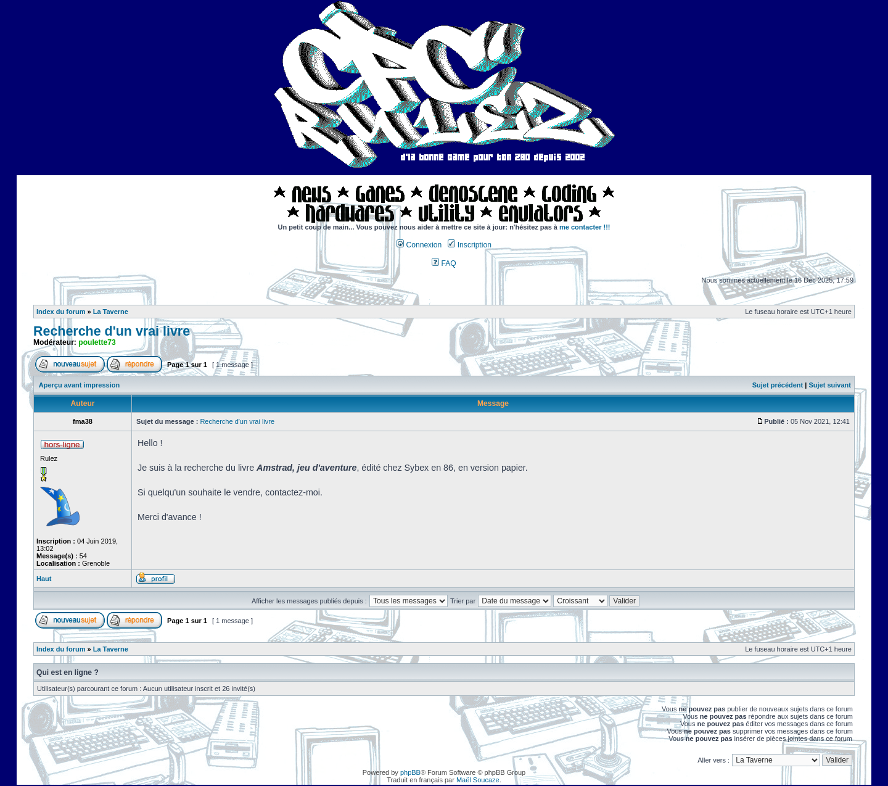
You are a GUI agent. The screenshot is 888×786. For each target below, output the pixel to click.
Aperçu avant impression (79, 385)
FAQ (444, 263)
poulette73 (96, 342)
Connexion (419, 245)
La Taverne (110, 311)
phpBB (410, 772)
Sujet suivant (829, 385)
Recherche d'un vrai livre (111, 331)
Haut (43, 578)
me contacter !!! (584, 227)
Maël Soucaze (478, 780)
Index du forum (60, 311)
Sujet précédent (778, 385)
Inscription (469, 245)
